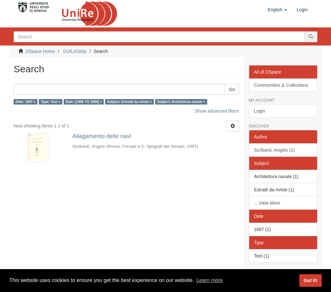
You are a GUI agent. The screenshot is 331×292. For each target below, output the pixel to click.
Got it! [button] (310, 280)
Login (259, 111)
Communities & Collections (281, 85)
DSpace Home (40, 51)
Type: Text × (50, 102)
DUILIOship (74, 51)
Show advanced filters (217, 111)
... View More (267, 203)
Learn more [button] (209, 280)
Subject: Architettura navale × (181, 102)
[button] (277, 10)
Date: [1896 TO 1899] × (84, 102)
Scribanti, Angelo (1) (274, 150)
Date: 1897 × (26, 102)
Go (232, 89)
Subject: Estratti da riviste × (129, 102)
